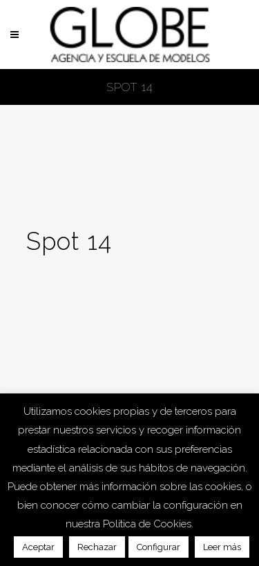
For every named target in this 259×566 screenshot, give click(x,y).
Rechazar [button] (97, 547)
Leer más (222, 547)
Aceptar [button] (38, 547)
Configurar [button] (158, 547)
